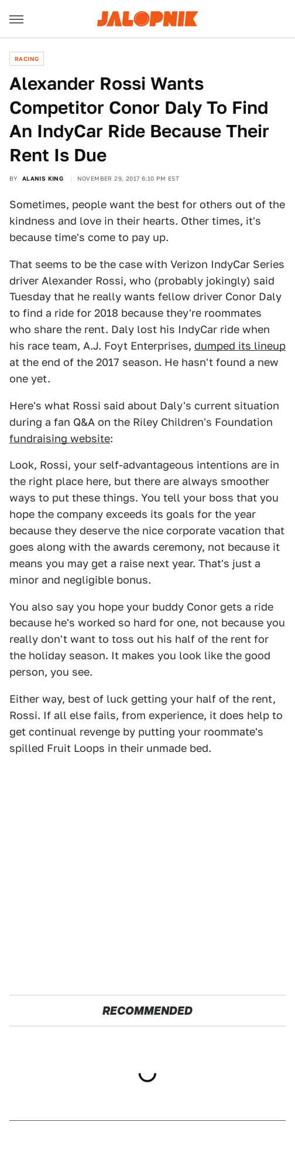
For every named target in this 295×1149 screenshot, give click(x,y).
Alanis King (42, 178)
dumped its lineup (240, 346)
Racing (27, 58)
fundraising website (59, 438)
